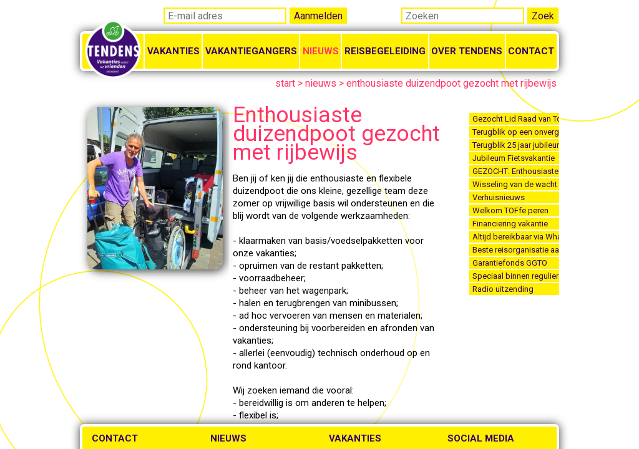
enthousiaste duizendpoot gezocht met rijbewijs (451, 83)
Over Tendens (466, 51)
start (285, 83)
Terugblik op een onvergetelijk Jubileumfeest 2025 (515, 132)
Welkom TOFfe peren (510, 210)
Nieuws (321, 51)
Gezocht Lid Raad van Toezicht (515, 118)
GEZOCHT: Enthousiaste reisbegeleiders (515, 171)
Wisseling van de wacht (514, 184)
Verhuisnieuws (498, 197)
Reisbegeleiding (385, 51)
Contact (531, 51)
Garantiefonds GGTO (509, 263)
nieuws (320, 83)
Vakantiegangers (251, 51)
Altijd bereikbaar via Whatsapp (515, 236)
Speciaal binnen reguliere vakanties (515, 276)
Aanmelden (318, 16)
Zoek (543, 16)
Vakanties (173, 51)
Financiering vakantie (510, 223)
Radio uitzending (503, 289)
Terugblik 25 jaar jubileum (515, 145)
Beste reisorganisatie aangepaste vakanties (515, 249)
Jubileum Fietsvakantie (513, 158)
